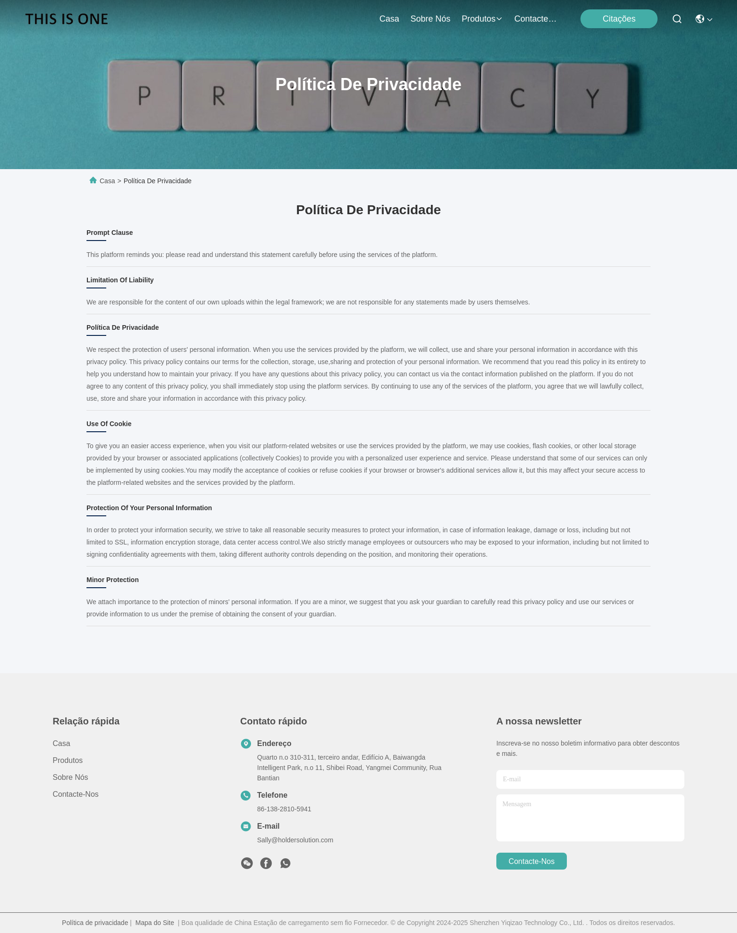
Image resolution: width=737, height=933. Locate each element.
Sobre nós (430, 18)
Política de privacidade (95, 922)
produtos (482, 18)
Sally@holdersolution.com (295, 840)
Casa (389, 18)
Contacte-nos (536, 18)
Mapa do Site (154, 922)
